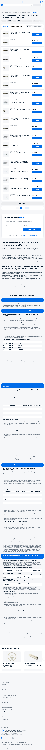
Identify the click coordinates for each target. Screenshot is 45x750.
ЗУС (19, 20)
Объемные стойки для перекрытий (8, 704)
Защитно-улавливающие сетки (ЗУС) (9, 695)
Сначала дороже (19, 26)
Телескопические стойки (6, 707)
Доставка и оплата (5, 682)
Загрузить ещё (22, 203)
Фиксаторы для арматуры (6, 709)
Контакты (20, 8)
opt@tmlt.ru (3, 725)
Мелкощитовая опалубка (6, 697)
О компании (3, 684)
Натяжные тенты (4, 702)
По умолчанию (5, 26)
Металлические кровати (27, 20)
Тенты (4, 20)
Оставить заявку (32, 229)
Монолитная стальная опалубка (8, 700)
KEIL (14, 20)
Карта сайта (4, 746)
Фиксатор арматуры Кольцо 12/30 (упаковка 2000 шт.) (9, 666)
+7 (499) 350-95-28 (5, 719)
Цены (2, 687)
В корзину (37, 34)
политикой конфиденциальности (30, 235)
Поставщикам (4, 689)
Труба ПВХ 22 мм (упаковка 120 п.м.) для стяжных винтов (32, 666)
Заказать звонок (6, 737)
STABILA (9, 20)
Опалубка (36, 20)
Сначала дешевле (12, 26)
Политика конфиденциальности (8, 748)
